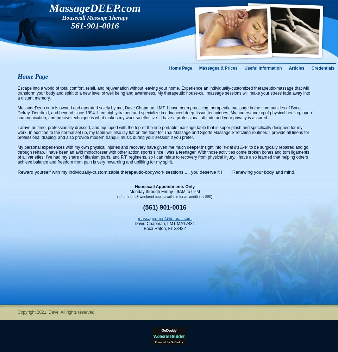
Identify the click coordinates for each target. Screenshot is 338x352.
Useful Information (263, 68)
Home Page (180, 68)
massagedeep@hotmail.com (165, 218)
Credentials (323, 68)
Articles (297, 68)
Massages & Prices (218, 68)
